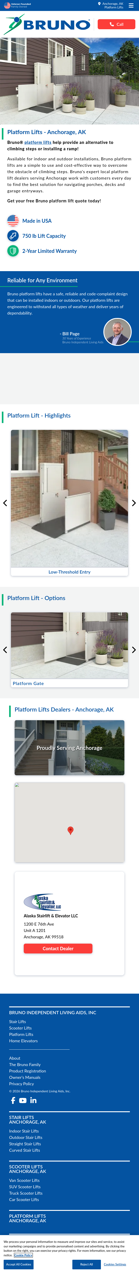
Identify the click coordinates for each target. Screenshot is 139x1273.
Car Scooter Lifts (24, 1199)
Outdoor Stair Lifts (25, 1137)
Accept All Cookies (18, 1264)
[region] (69, 1254)
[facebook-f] (13, 1100)
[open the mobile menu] (131, 5)
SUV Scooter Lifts (25, 1186)
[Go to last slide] (5, 503)
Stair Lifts (17, 1021)
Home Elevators (23, 1040)
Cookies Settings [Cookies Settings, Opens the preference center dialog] (115, 1264)
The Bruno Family (25, 1064)
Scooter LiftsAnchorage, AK (27, 1168)
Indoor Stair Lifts (24, 1130)
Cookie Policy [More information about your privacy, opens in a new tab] (23, 1255)
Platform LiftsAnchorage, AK (27, 1218)
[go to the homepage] (47, 24)
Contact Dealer (58, 948)
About (14, 1058)
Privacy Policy (21, 1083)
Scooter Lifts (20, 1027)
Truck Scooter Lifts (25, 1193)
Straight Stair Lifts (25, 1143)
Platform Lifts (21, 1034)
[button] (70, 830)
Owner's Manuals (24, 1077)
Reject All (86, 1264)
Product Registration (27, 1070)
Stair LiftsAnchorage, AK (27, 1119)
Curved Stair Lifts (24, 1150)
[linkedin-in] (33, 1100)
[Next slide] (133, 503)
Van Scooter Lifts (24, 1180)
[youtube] (23, 1100)
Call (116, 24)
